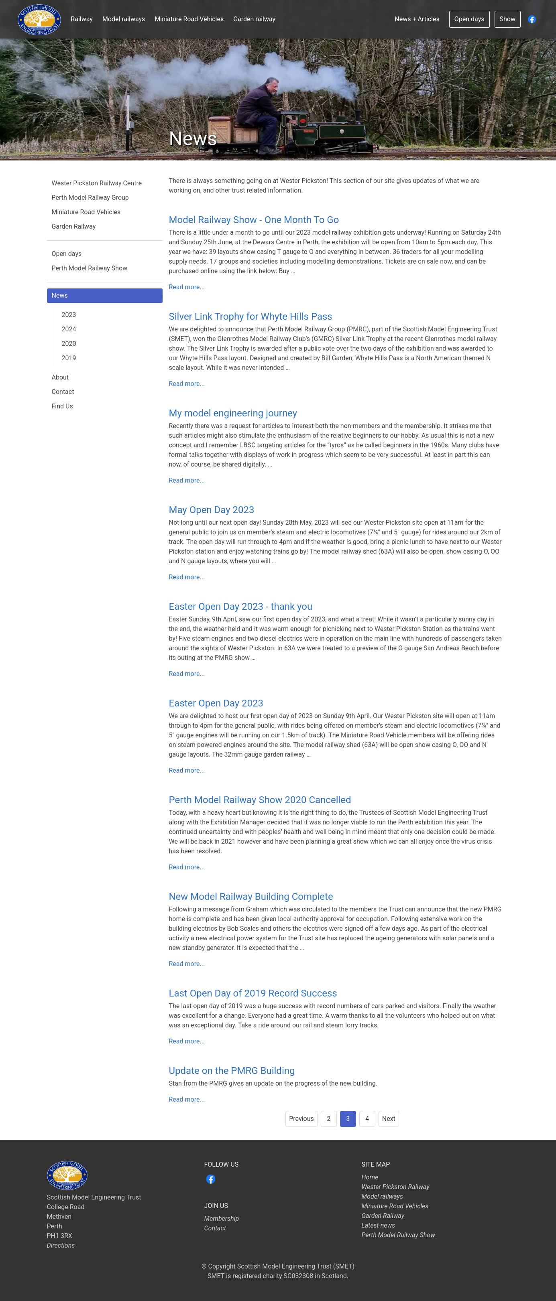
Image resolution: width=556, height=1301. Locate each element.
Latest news (378, 1225)
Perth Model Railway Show (90, 268)
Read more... (187, 287)
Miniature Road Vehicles (189, 19)
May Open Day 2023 (212, 510)
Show (507, 19)
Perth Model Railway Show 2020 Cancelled (260, 800)
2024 (69, 329)
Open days (469, 19)
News (60, 295)
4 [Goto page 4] (367, 1118)
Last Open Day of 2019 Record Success (253, 993)
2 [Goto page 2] (328, 1118)
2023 (69, 315)
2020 (69, 343)
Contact (63, 392)
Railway (82, 19)
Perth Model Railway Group (90, 197)
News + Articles (417, 19)
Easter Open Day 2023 (216, 703)
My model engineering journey (233, 413)
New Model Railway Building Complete (251, 896)
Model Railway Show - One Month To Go (254, 219)
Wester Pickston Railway (396, 1187)
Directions (61, 1245)
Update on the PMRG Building (232, 1070)
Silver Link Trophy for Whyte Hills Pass (250, 316)
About (60, 377)
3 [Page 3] (348, 1118)
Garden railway (254, 19)
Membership (221, 1218)
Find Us (62, 406)
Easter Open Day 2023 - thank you (241, 606)
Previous (301, 1118)
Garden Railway (74, 226)
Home (370, 1177)
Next (388, 1118)
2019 (69, 358)
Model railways (123, 19)
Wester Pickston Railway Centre (97, 183)
